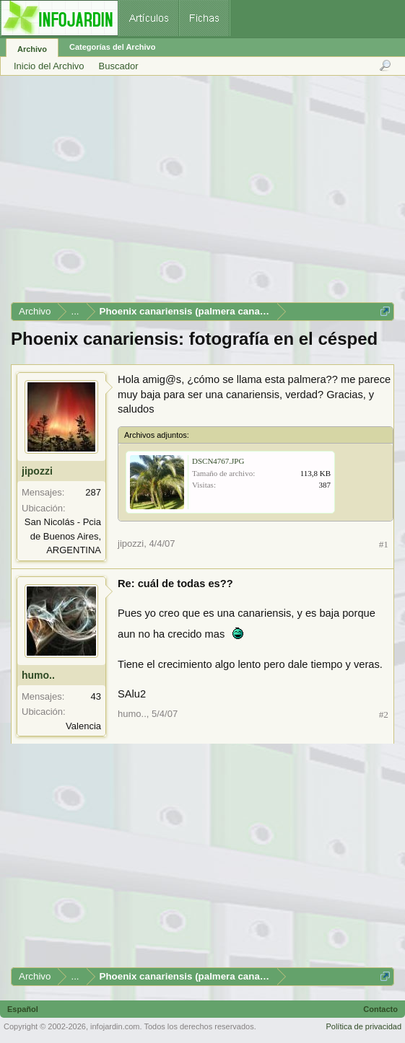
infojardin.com (114, 1026)
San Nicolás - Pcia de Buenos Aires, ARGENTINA (63, 535)
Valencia (83, 726)
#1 (383, 544)
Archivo (32, 49)
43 (96, 696)
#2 (383, 714)
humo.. (38, 675)
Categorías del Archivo (112, 47)
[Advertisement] (202, 194)
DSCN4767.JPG (218, 461)
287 (93, 492)
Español (22, 1009)
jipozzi (37, 471)
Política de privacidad (363, 1026)
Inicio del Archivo (49, 66)
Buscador (119, 66)
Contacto (380, 1009)
